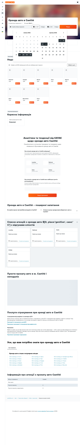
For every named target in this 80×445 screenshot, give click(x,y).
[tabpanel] (42, 359)
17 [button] (30, 47)
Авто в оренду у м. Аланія (15, 360)
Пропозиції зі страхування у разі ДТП (16, 322)
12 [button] (37, 44)
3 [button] (30, 40)
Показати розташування (24, 241)
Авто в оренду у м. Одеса (37, 356)
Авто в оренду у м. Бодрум (38, 360)
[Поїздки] (2, 27)
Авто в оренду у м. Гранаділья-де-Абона (63, 356)
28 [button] (20, 54)
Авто (16, 398)
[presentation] (77, 222)
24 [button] (30, 51)
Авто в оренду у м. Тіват (37, 358)
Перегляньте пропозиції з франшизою (16, 334)
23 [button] (27, 51)
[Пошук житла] (2, 9)
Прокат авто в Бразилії (23, 398)
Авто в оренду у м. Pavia (59, 363)
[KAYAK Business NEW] (2, 23)
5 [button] (37, 40)
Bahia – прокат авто (33, 398)
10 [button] (30, 44)
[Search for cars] (2, 12)
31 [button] (30, 54)
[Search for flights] (2, 6)
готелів (39, 411)
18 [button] (34, 47)
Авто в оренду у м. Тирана (15, 358)
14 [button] (19, 47)
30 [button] (27, 54)
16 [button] (27, 47)
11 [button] (45, 47)
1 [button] (23, 40)
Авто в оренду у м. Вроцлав (60, 365)
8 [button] (23, 44)
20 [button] (16, 51)
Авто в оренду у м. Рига (37, 365)
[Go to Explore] (2, 17)
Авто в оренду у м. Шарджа (15, 363)
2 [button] (63, 40)
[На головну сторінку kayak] (9, 2)
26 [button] (37, 51)
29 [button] (23, 54)
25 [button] (34, 51)
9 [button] (63, 44)
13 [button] (16, 47)
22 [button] (23, 51)
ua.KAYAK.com (10, 398)
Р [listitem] (10, 81)
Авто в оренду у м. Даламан (15, 365)
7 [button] (56, 44)
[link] (42, 195)
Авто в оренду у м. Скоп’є (15, 356)
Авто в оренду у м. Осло (37, 363)
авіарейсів (43, 411)
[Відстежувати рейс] (2, 20)
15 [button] (23, 47)
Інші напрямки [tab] (12, 347)
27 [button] (16, 54)
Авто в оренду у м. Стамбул (60, 358)
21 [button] (19, 51)
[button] (2, 2)
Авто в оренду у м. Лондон (60, 360)
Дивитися (18, 83)
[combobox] (15, 23)
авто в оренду (50, 411)
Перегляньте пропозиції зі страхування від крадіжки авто (22, 324)
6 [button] (16, 44)
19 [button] (37, 47)
